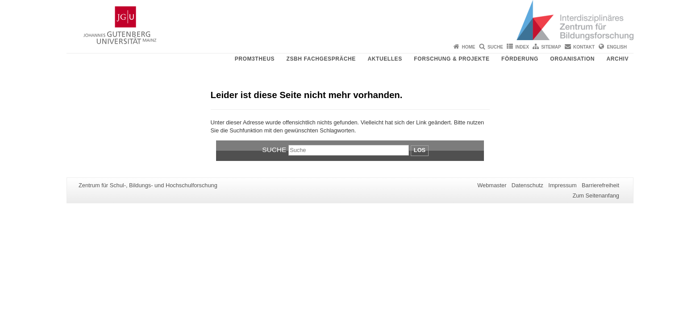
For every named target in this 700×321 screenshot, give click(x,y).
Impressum (562, 185)
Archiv (617, 59)
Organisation (572, 59)
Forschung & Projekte (451, 59)
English (617, 47)
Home (468, 47)
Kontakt (584, 47)
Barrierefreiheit (600, 185)
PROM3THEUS (255, 59)
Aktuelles (384, 59)
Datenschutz (527, 185)
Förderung (519, 59)
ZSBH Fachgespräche (320, 59)
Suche (495, 47)
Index (522, 47)
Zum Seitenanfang (595, 195)
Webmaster (491, 185)
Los (419, 150)
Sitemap (551, 47)
